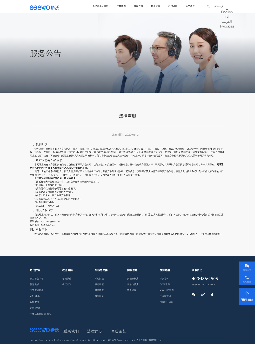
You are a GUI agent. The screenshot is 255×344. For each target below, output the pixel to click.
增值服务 (99, 296)
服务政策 (99, 284)
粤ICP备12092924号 (97, 337)
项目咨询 (131, 290)
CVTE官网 (165, 284)
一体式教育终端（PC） (42, 313)
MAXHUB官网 (167, 290)
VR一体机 (35, 296)
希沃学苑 (66, 278)
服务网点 (99, 290)
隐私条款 (97, 329)
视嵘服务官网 (166, 302)
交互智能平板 (37, 278)
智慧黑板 (34, 284)
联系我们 (68, 329)
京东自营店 (133, 284)
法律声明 (83, 329)
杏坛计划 (66, 284)
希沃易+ (164, 278)
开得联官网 (165, 296)
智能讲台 (34, 302)
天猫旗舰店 (133, 278)
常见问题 (99, 278)
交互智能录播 (37, 290)
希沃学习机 (35, 307)
